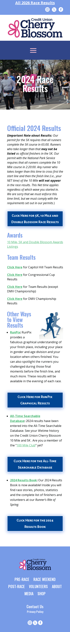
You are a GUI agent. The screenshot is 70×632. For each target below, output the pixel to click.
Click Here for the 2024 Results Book (35, 523)
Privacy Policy (35, 611)
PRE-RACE (22, 579)
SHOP (42, 593)
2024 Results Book (23, 480)
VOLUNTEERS (38, 586)
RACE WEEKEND (44, 579)
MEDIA (28, 593)
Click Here (14, 267)
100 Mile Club (26, 445)
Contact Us (35, 606)
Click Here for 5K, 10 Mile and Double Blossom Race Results (35, 219)
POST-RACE (16, 586)
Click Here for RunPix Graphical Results (35, 400)
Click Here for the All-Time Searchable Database (35, 464)
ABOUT (57, 586)
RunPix (15, 332)
